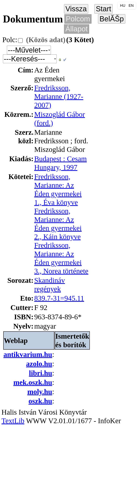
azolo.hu (39, 364)
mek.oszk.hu (32, 382)
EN (131, 5)
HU (122, 5)
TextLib (12, 421)
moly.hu (39, 392)
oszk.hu (40, 401)
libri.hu (40, 373)
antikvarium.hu (27, 354)
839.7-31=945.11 (59, 298)
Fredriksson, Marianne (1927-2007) (58, 96)
